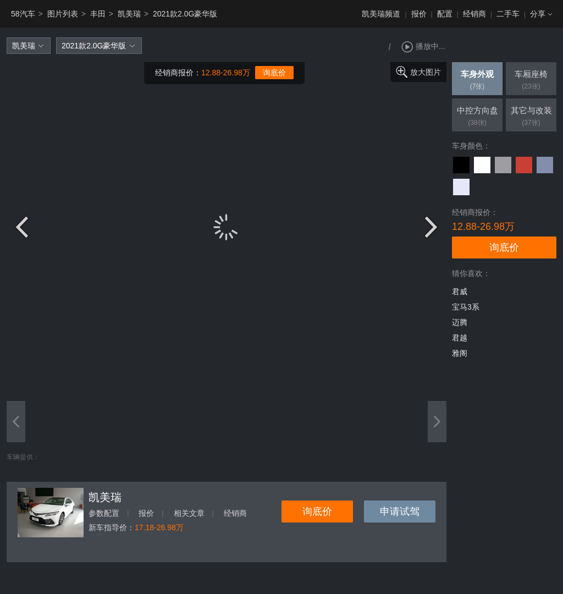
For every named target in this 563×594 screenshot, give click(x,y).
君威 (459, 291)
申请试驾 (400, 511)
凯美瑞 (129, 13)
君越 (459, 337)
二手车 (508, 13)
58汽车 (23, 13)
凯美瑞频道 (381, 13)
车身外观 (477, 80)
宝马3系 (465, 306)
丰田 (98, 13)
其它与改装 (531, 117)
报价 (419, 13)
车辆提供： (23, 457)
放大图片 (425, 72)
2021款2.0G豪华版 (185, 13)
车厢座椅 (531, 80)
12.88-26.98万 (225, 72)
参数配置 (104, 513)
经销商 (474, 13)
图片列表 (62, 13)
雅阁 (459, 353)
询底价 (274, 72)
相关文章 (189, 513)
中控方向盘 (477, 117)
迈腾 (459, 322)
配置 (444, 13)
